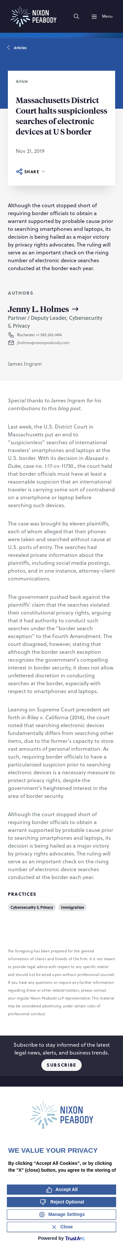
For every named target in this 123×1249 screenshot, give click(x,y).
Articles (17, 47)
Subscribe (61, 1064)
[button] (59, 343)
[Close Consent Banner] (61, 1227)
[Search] (76, 16)
